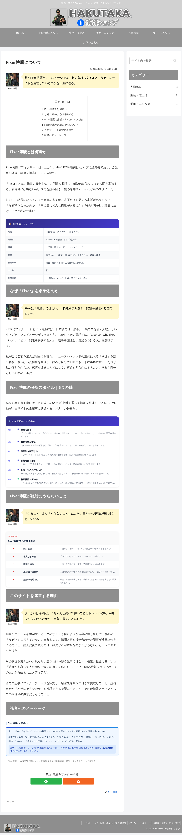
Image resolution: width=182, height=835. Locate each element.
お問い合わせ (101, 825)
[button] (175, 60)
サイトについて (83, 825)
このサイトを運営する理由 (58, 131)
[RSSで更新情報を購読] (66, 783)
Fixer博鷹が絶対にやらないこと (61, 125)
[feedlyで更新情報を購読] (58, 783)
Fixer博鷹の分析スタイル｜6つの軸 (63, 120)
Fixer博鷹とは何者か (55, 109)
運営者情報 (116, 825)
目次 (58, 101)
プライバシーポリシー (137, 825)
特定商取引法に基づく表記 (165, 825)
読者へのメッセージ (54, 136)
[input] (153, 60)
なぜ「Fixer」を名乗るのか (59, 114)
